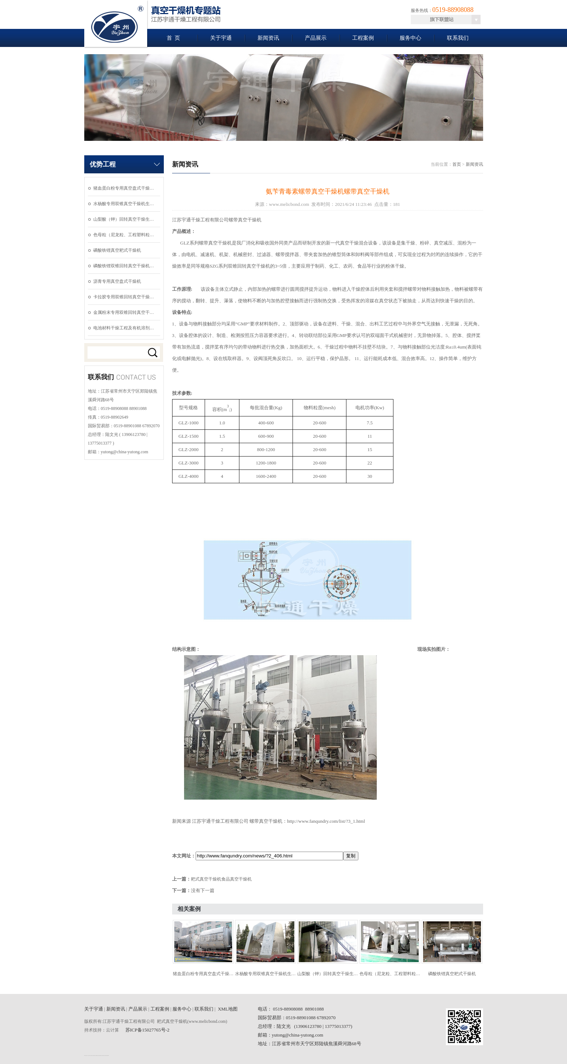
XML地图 (228, 1009)
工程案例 (363, 38)
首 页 (173, 38)
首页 (456, 164)
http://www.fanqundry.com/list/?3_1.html (326, 821)
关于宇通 (221, 38)
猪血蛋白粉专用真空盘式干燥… (123, 188)
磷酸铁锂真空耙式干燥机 (117, 250)
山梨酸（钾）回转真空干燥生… (123, 219)
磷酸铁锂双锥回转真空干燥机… (123, 265)
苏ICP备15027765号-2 (147, 1030)
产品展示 (316, 38)
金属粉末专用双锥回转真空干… (123, 312)
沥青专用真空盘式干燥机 (117, 281)
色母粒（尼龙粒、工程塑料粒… (123, 234)
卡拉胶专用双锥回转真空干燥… (123, 296)
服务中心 (410, 38)
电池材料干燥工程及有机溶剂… (123, 327)
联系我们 (458, 38)
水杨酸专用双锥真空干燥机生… (123, 203)
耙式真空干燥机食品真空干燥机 (221, 879)
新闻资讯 (268, 38)
